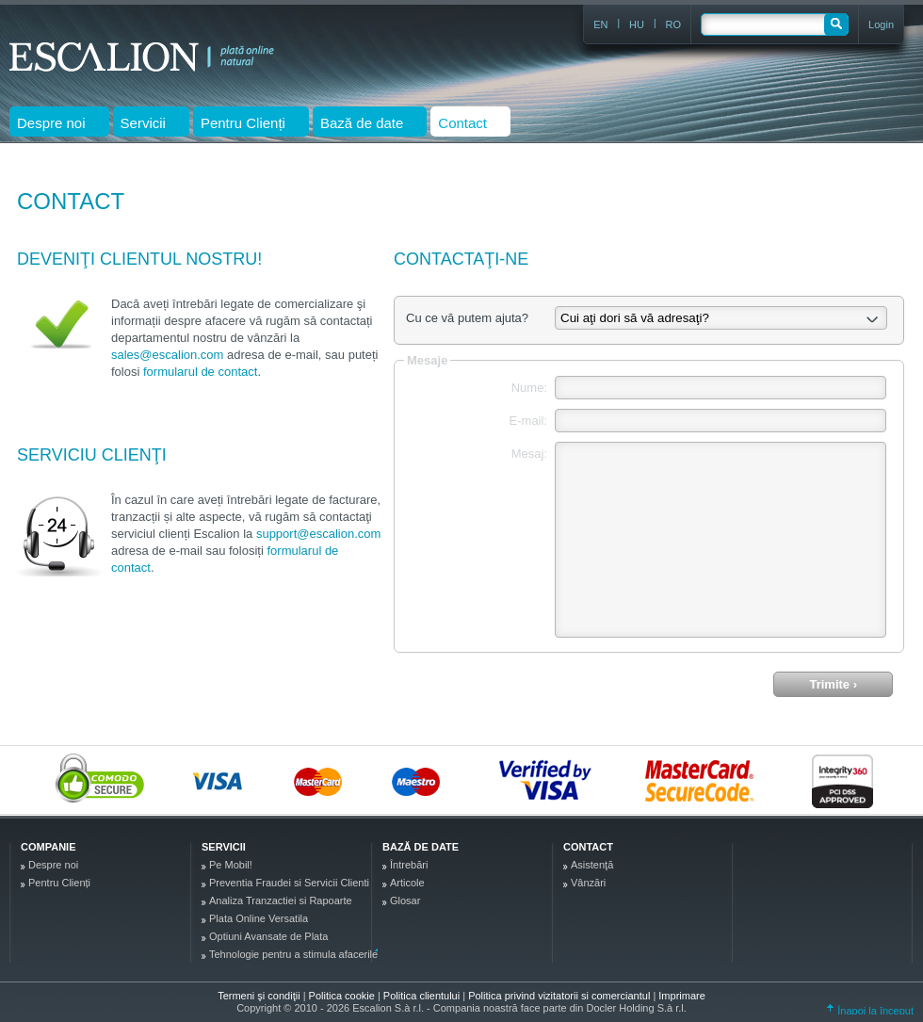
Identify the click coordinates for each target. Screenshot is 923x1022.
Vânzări (588, 882)
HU (636, 24)
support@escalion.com (318, 534)
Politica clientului (422, 995)
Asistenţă (592, 864)
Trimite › (833, 684)
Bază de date (420, 846)
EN (600, 24)
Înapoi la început (870, 1010)
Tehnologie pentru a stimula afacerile (293, 954)
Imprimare (681, 995)
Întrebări (409, 864)
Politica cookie (343, 995)
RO (674, 24)
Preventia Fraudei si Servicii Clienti (289, 882)
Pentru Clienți (59, 882)
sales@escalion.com (167, 355)
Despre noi (53, 864)
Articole (407, 882)
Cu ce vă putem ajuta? (467, 318)
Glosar (405, 900)
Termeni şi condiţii (259, 995)
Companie (48, 846)
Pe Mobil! (230, 864)
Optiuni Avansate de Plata (268, 936)
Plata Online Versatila (258, 918)
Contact (588, 846)
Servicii (224, 846)
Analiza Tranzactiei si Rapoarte (280, 900)
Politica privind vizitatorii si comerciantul (560, 995)
